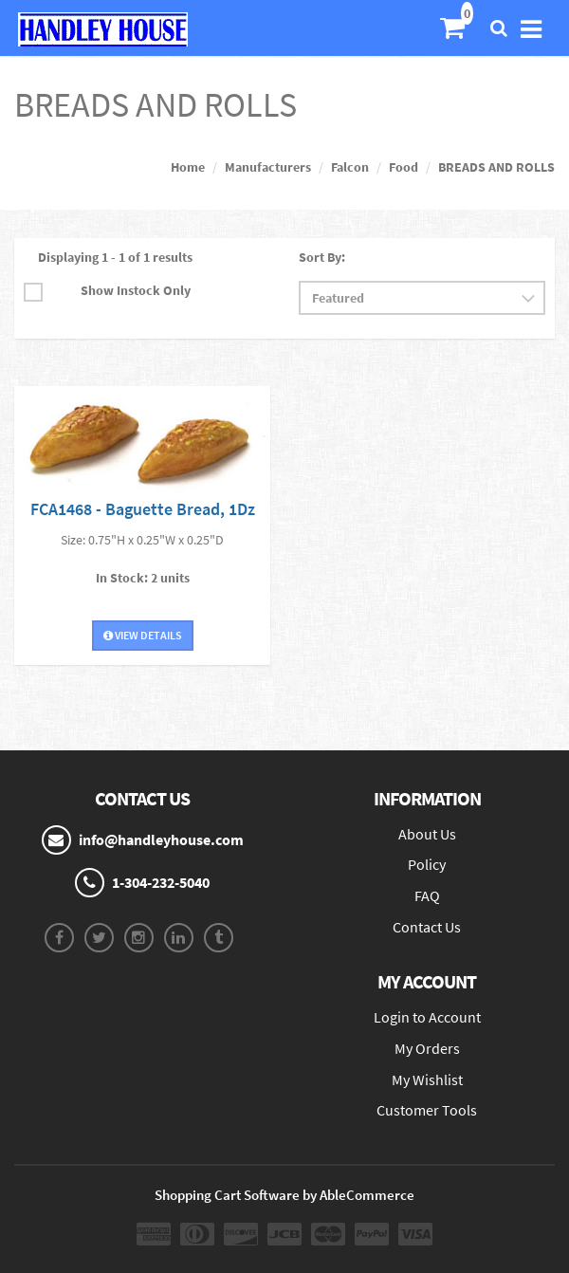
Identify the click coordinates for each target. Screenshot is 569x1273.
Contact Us (427, 926)
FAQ (427, 895)
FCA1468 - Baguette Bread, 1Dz (142, 509)
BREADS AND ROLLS (496, 166)
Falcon (350, 166)
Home (188, 166)
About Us (427, 833)
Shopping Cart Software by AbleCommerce (284, 1195)
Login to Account (427, 1016)
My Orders (427, 1048)
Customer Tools (426, 1109)
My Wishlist (427, 1079)
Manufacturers (268, 166)
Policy (427, 864)
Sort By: (322, 257)
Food (403, 166)
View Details (142, 635)
